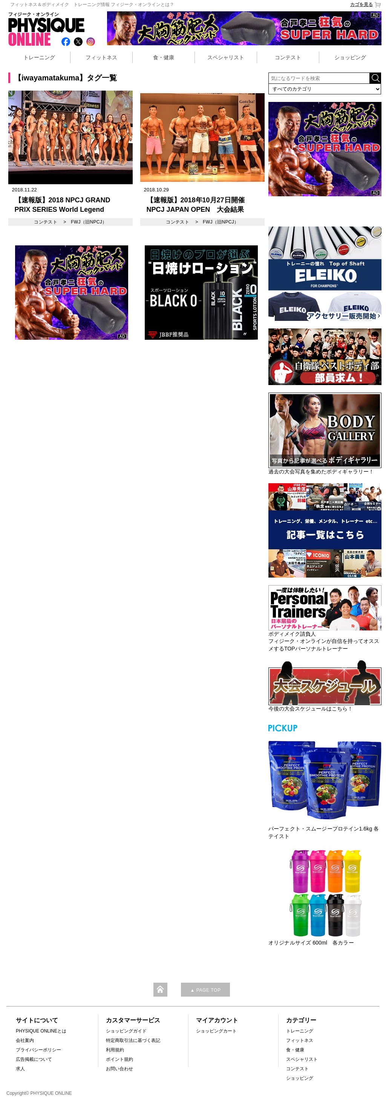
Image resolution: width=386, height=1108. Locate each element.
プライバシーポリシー (38, 1050)
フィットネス (101, 57)
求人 (20, 1068)
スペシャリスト (225, 57)
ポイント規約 (119, 1059)
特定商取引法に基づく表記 (133, 1040)
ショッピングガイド (126, 1031)
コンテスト (288, 57)
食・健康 (163, 57)
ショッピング (350, 57)
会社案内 (25, 1040)
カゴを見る (365, 4)
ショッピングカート (216, 1031)
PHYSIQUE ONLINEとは (41, 1031)
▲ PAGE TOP (205, 990)
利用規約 (115, 1050)
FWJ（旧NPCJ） (89, 222)
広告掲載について (34, 1059)
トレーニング (39, 57)
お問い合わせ (119, 1068)
